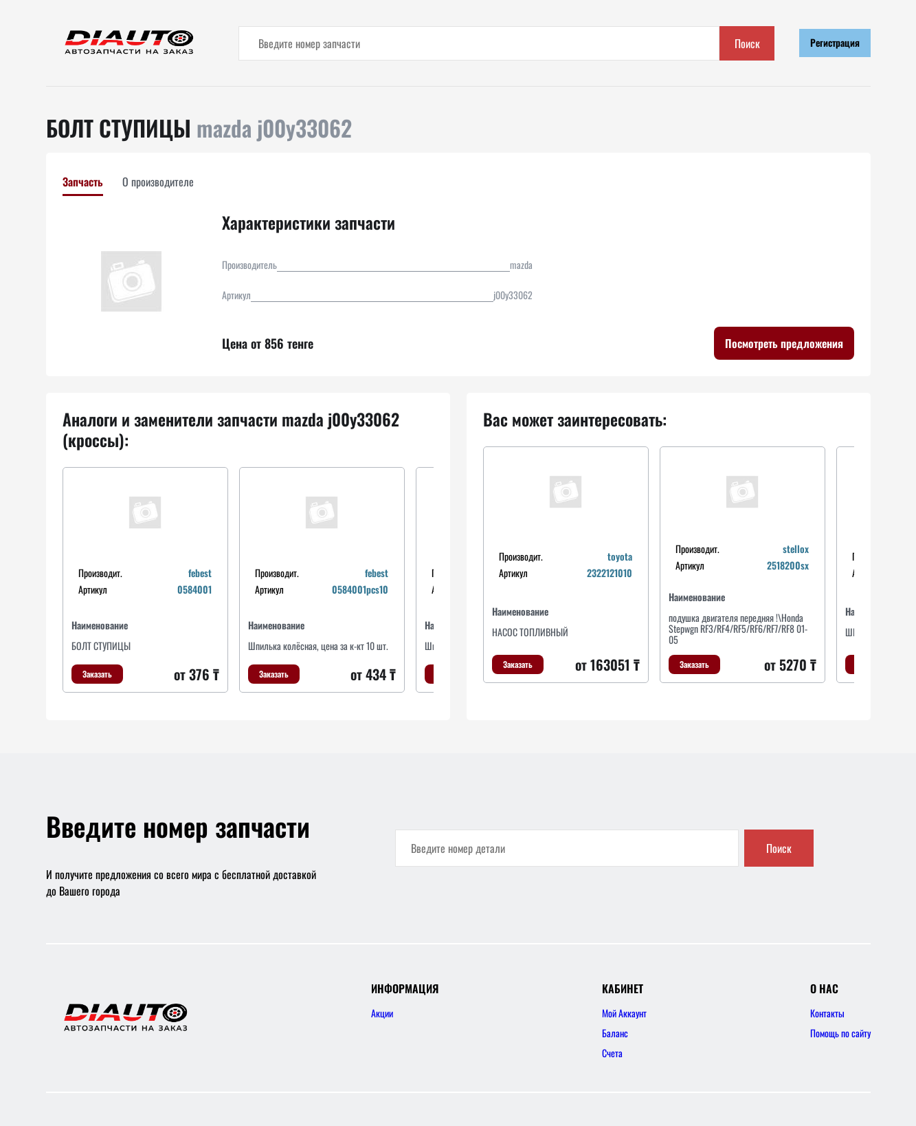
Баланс (615, 1033)
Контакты (827, 1013)
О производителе (158, 181)
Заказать (97, 674)
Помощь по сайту (840, 1033)
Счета (612, 1053)
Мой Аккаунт (624, 1013)
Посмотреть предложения (784, 343)
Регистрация (835, 42)
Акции (382, 1013)
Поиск (747, 43)
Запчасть (83, 181)
